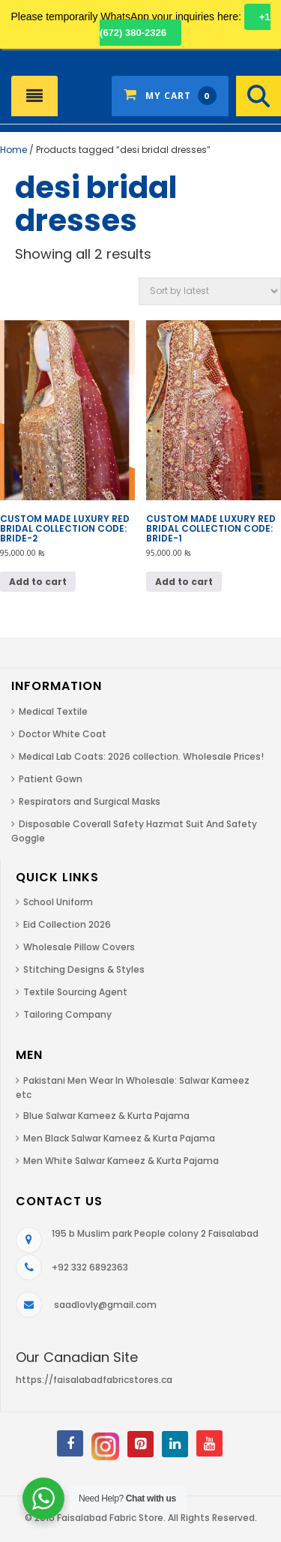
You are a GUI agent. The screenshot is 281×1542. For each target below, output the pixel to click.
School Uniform (58, 902)
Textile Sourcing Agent (75, 992)
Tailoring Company (67, 1014)
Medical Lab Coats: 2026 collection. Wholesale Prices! (141, 756)
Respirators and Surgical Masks (89, 801)
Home (13, 149)
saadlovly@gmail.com (105, 1304)
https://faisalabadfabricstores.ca (94, 1379)
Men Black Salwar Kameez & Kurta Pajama (119, 1138)
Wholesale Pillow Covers (79, 946)
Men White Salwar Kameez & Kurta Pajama (121, 1160)
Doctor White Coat (62, 734)
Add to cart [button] (38, 581)
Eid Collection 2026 (67, 924)
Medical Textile (53, 711)
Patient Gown (50, 778)
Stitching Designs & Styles (84, 969)
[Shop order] (210, 291)
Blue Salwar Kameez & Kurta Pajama (106, 1115)
